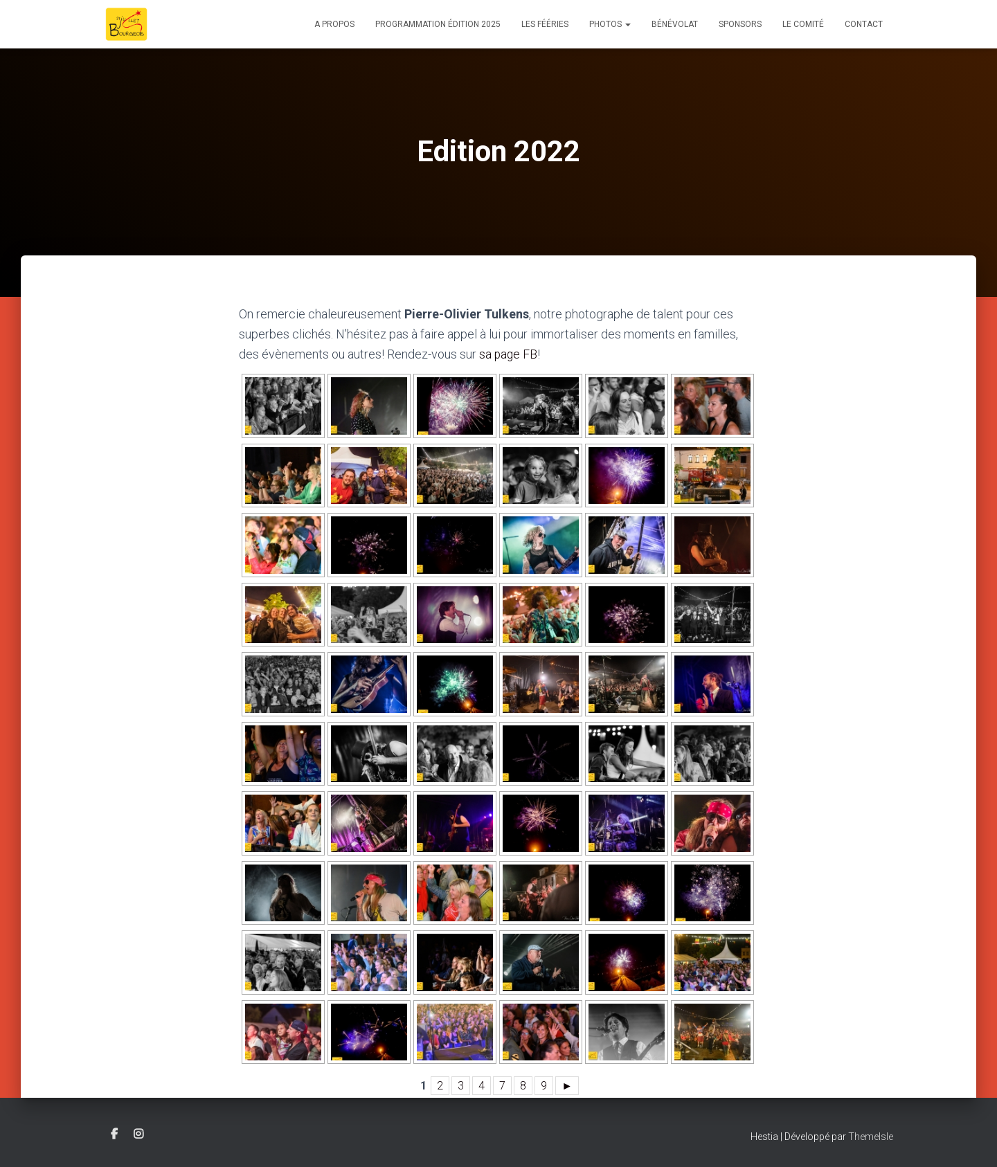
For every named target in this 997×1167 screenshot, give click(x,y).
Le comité (803, 24)
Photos (610, 24)
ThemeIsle (870, 1135)
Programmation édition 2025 (438, 24)
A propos (334, 24)
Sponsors (740, 24)
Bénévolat (675, 24)
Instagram (138, 1134)
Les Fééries (544, 24)
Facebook (114, 1134)
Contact (864, 24)
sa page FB (509, 354)
